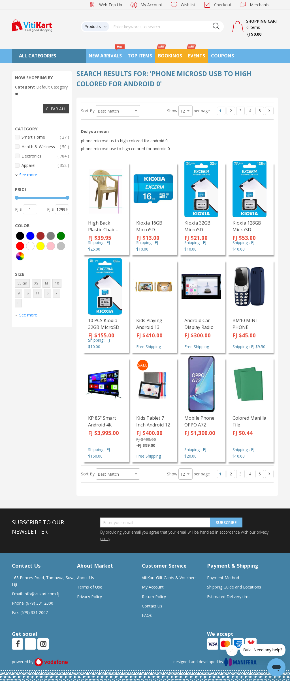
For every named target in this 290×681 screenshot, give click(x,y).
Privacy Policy (89, 596)
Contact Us (152, 606)
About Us (85, 577)
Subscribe (226, 522)
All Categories (37, 56)
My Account (151, 4)
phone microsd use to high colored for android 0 (125, 148)
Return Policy (154, 596)
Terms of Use (89, 587)
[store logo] (32, 25)
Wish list (188, 4)
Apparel (45, 165)
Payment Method (223, 577)
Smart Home (45, 137)
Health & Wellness (45, 146)
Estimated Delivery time (229, 596)
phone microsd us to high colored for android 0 (124, 140)
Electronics (45, 156)
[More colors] (20, 256)
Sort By (88, 110)
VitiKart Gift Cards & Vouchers (169, 577)
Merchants (259, 4)
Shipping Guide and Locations (234, 587)
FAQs (147, 615)
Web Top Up (110, 4)
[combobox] (166, 26)
